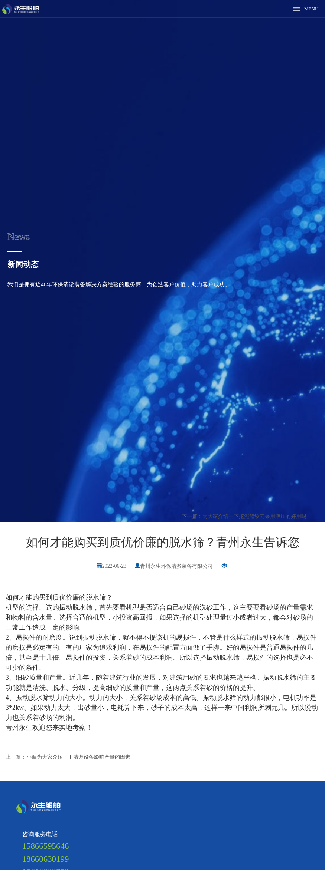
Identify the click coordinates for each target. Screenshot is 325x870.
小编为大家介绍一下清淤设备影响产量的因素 (78, 757)
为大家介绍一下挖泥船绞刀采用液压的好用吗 (254, 516)
